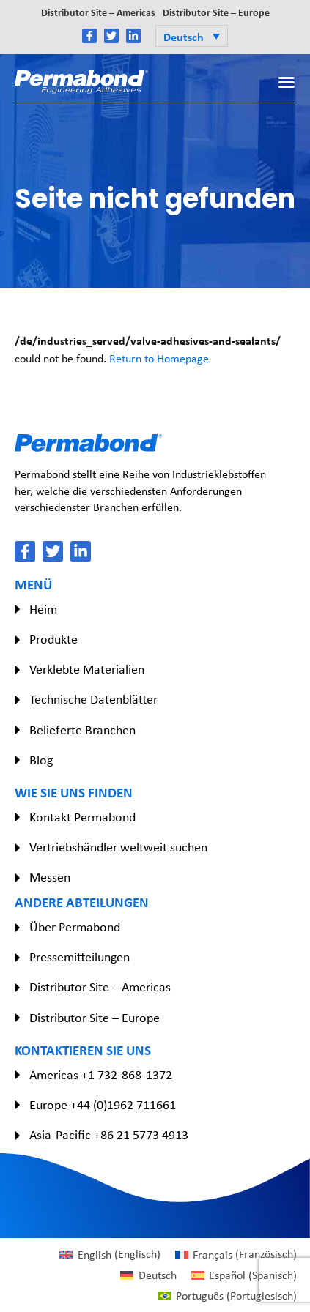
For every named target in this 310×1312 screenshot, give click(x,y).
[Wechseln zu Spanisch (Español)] (244, 1275)
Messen (49, 877)
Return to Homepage (159, 358)
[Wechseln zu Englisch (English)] (109, 1254)
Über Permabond (74, 927)
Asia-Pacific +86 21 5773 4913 (108, 1135)
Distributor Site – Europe (216, 12)
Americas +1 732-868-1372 (100, 1075)
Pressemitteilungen (79, 957)
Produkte (53, 639)
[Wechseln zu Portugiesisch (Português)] (227, 1296)
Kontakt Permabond (82, 817)
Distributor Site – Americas (98, 12)
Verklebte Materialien (86, 669)
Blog (41, 760)
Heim (43, 609)
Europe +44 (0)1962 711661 (102, 1105)
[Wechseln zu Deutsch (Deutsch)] (148, 1275)
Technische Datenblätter (93, 699)
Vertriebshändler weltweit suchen (118, 847)
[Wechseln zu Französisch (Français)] (236, 1254)
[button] (191, 36)
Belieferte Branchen (82, 730)
